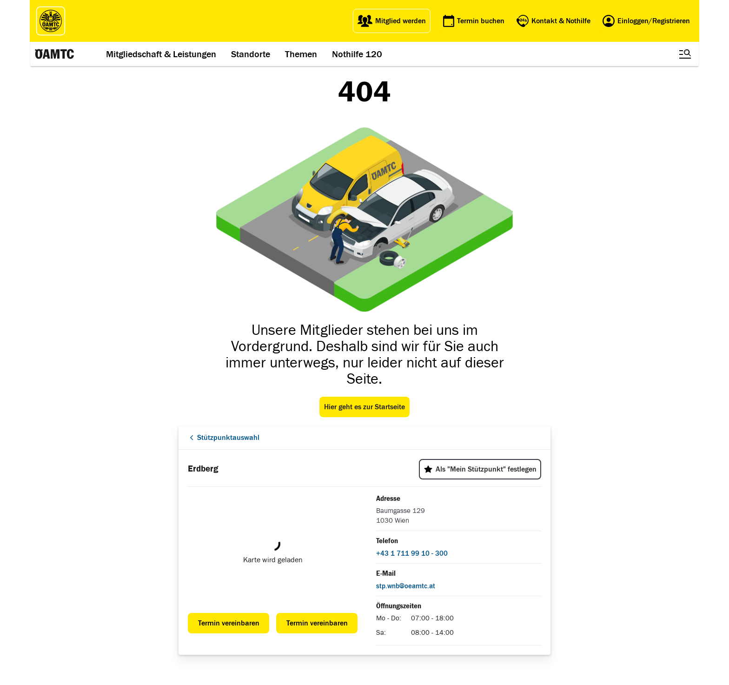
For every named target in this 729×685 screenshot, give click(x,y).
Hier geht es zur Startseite (364, 407)
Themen (301, 54)
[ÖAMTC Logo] (51, 21)
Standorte (250, 54)
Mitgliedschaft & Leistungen (161, 54)
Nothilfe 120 (357, 54)
